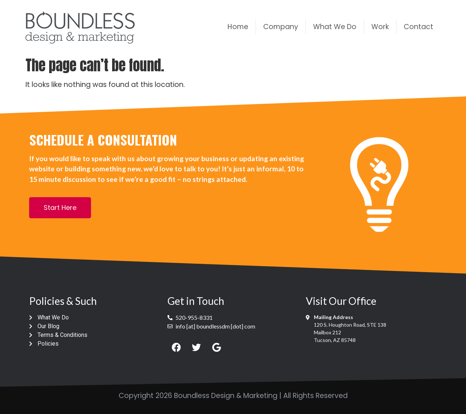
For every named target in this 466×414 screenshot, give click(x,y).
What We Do (334, 27)
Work (380, 27)
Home (238, 27)
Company (280, 27)
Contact (418, 27)
